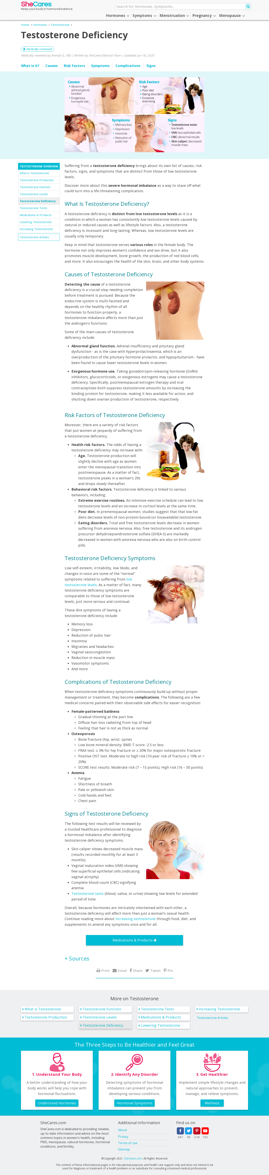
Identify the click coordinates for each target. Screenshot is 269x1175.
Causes (51, 65)
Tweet (155, 970)
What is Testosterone (34, 173)
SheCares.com (133, 1158)
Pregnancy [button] (204, 15)
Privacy (123, 1136)
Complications (127, 65)
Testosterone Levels (34, 194)
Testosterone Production (37, 180)
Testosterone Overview (39, 166)
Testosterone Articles (34, 237)
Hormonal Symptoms (134, 1103)
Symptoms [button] (144, 15)
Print (105, 970)
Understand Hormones (57, 1103)
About (122, 1130)
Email (122, 970)
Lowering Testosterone (36, 222)
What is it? (30, 65)
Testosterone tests (87, 893)
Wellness (212, 1103)
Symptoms (100, 65)
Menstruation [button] (174, 15)
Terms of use (127, 1143)
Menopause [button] (232, 15)
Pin (170, 970)
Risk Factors (74, 65)
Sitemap (124, 1149)
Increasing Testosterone (36, 229)
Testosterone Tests (33, 208)
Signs (150, 65)
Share (137, 970)
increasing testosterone (135, 918)
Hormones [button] (117, 15)
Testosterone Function (35, 187)
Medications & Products (36, 215)
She (36, 5)
